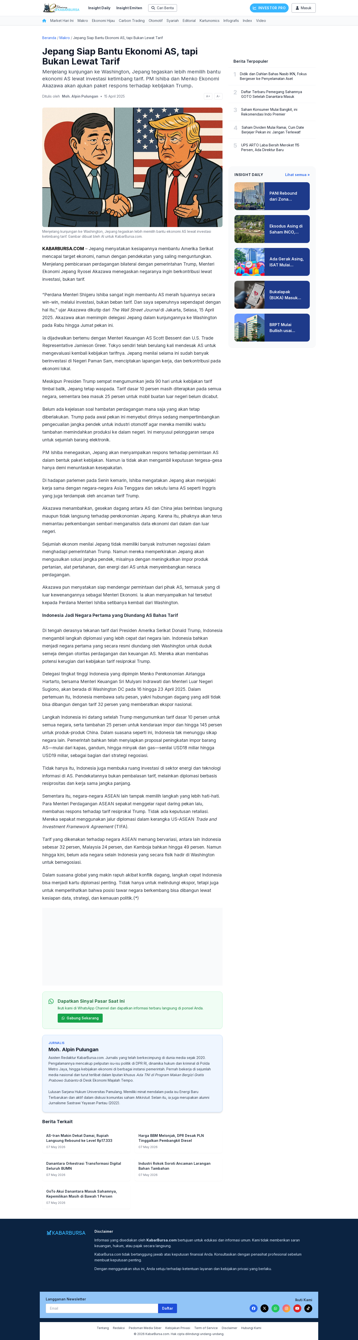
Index (247, 20)
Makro (83, 20)
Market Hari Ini (62, 20)
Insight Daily (99, 8)
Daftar (167, 1308)
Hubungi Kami (251, 1328)
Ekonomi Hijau (103, 20)
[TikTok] (308, 1308)
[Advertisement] (132, 947)
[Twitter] (264, 1308)
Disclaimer (229, 1328)
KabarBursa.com (90, 1057)
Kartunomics (210, 20)
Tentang (103, 1328)
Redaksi (119, 1328)
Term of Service (206, 1328)
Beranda (49, 38)
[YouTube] (297, 1308)
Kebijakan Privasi (177, 1328)
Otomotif (156, 20)
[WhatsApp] (275, 1308)
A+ (208, 96)
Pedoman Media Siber (145, 1328)
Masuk (304, 8)
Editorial (189, 20)
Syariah (173, 20)
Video (261, 20)
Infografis (231, 20)
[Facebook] (254, 1308)
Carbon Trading (132, 20)
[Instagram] (286, 1308)
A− (218, 96)
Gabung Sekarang (80, 1018)
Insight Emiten (129, 8)
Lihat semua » (297, 175)
